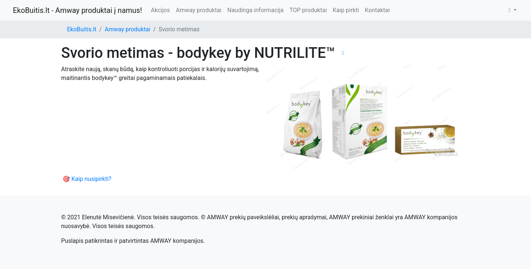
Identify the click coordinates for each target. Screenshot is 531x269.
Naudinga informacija (255, 10)
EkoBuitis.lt (81, 29)
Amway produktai (198, 10)
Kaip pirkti (346, 10)
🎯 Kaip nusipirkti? (87, 178)
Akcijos (160, 10)
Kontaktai (377, 10)
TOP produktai (308, 10)
